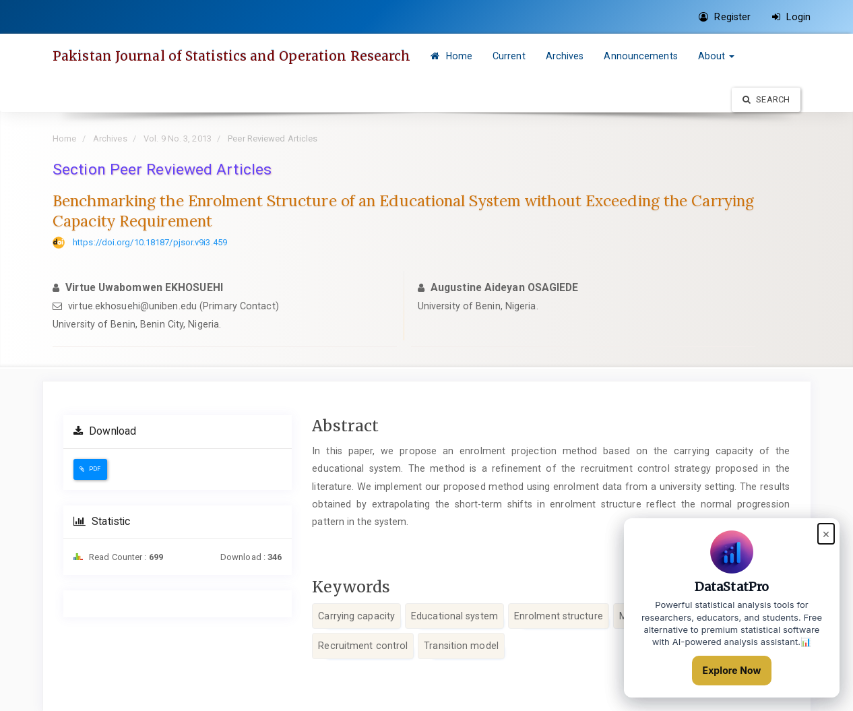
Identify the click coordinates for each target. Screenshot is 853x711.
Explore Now (732, 670)
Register (725, 16)
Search (766, 99)
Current (509, 56)
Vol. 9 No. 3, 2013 (178, 138)
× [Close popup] (826, 533)
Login (791, 16)
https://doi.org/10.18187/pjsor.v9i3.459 (150, 242)
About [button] (716, 56)
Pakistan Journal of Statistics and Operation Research (231, 56)
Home (451, 56)
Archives (565, 56)
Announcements (640, 56)
